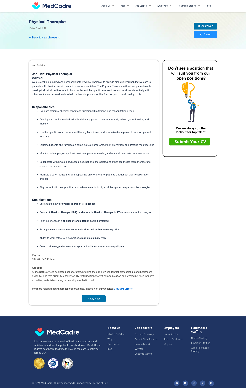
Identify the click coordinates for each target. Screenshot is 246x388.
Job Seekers (143, 5)
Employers (164, 5)
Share (205, 34)
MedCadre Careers (123, 288)
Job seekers (144, 328)
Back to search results (44, 37)
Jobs (124, 5)
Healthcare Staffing (189, 5)
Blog (208, 6)
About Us (108, 5)
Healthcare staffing (200, 330)
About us (114, 328)
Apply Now (205, 26)
